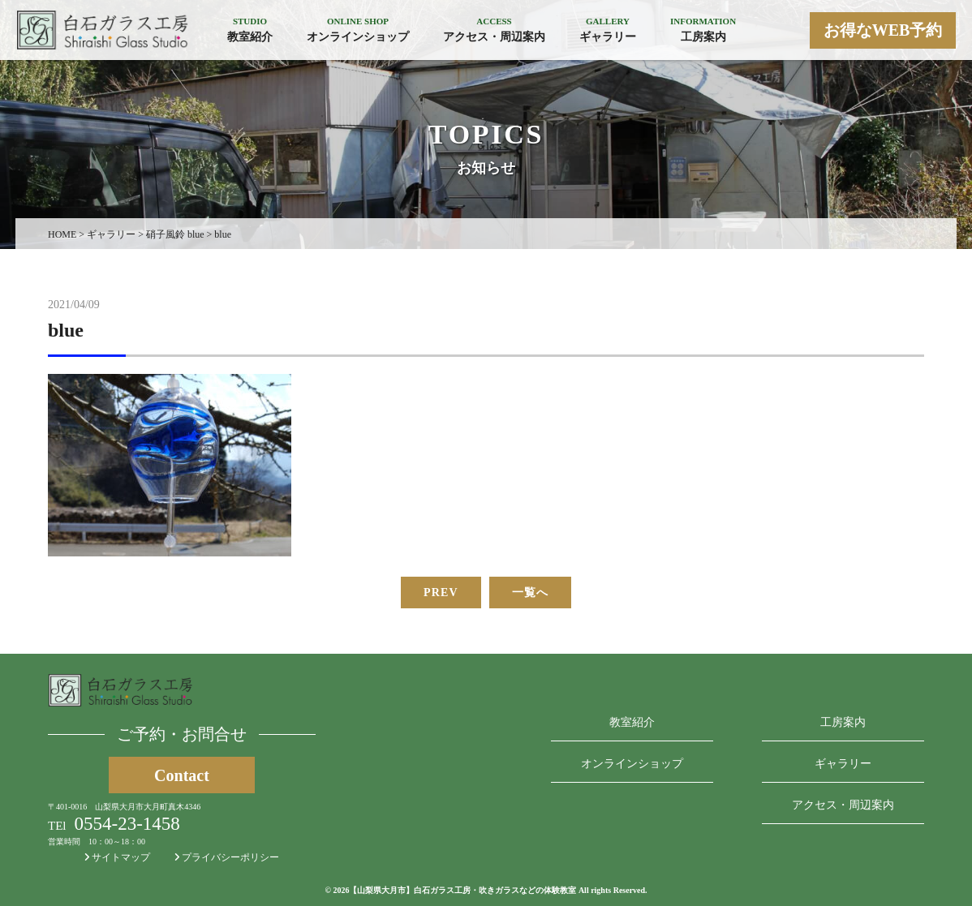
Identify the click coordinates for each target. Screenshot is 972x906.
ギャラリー (843, 764)
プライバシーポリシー (226, 857)
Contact (181, 775)
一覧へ (530, 592)
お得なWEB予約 (883, 30)
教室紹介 (632, 722)
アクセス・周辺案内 (843, 805)
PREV (441, 592)
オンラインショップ (632, 764)
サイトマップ (117, 857)
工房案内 (843, 722)
